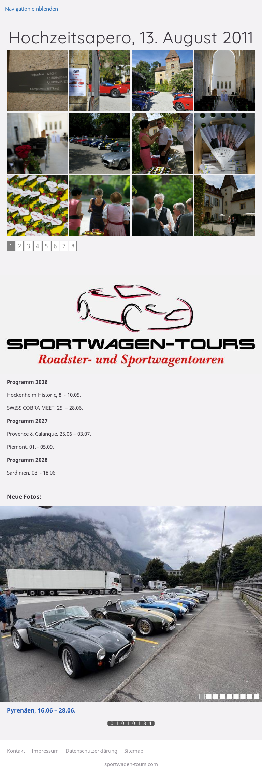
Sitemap (133, 750)
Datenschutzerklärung (91, 750)
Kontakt (16, 750)
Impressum (45, 750)
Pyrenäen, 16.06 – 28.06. (41, 710)
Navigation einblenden (31, 8)
